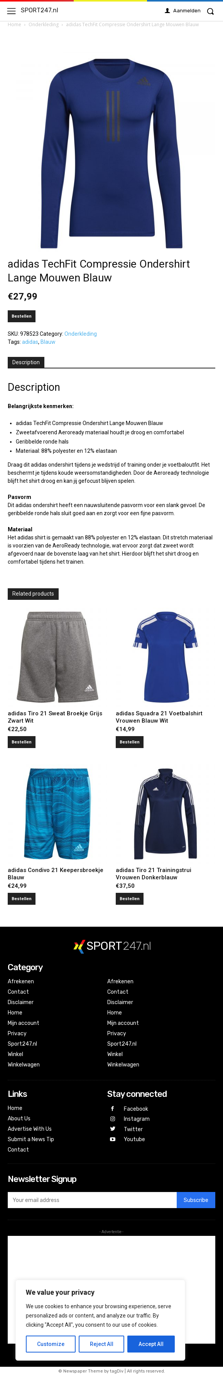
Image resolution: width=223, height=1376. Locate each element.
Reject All (101, 1344)
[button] (210, 11)
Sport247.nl (22, 1044)
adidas (30, 342)
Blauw (48, 342)
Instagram (137, 1119)
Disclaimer (21, 1002)
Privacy (17, 1033)
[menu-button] (11, 11)
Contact (18, 992)
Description (26, 362)
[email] (92, 1200)
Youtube (134, 1139)
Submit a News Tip (31, 1139)
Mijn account (23, 1023)
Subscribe (196, 1200)
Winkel (15, 1054)
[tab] (26, 362)
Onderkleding (44, 24)
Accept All (151, 1344)
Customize (50, 1344)
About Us (19, 1118)
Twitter (133, 1129)
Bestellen (22, 316)
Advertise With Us (30, 1129)
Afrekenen (21, 981)
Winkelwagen (24, 1064)
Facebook (136, 1109)
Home (14, 24)
